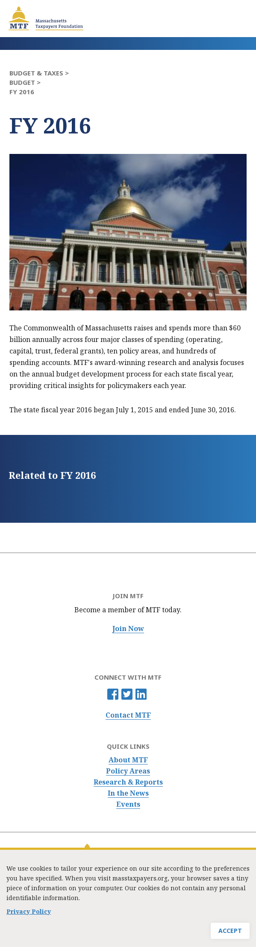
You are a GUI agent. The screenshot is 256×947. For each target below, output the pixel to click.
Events (128, 804)
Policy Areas (128, 771)
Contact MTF (128, 715)
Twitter (127, 694)
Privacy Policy (28, 914)
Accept (230, 934)
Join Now (128, 628)
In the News (128, 793)
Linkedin (141, 694)
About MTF (128, 760)
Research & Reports (128, 782)
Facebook (113, 694)
